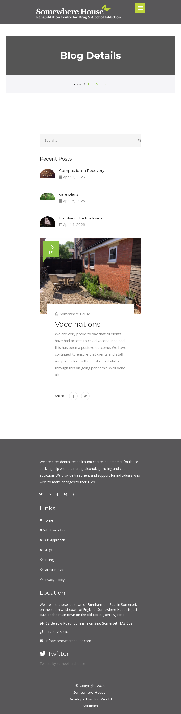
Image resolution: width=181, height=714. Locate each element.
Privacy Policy (54, 579)
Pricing (48, 560)
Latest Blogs (53, 569)
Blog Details (97, 84)
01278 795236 (57, 632)
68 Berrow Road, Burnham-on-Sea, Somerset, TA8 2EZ (89, 623)
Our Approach (54, 540)
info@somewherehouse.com (68, 640)
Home (48, 520)
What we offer (54, 530)
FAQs (47, 550)
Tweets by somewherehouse (62, 663)
